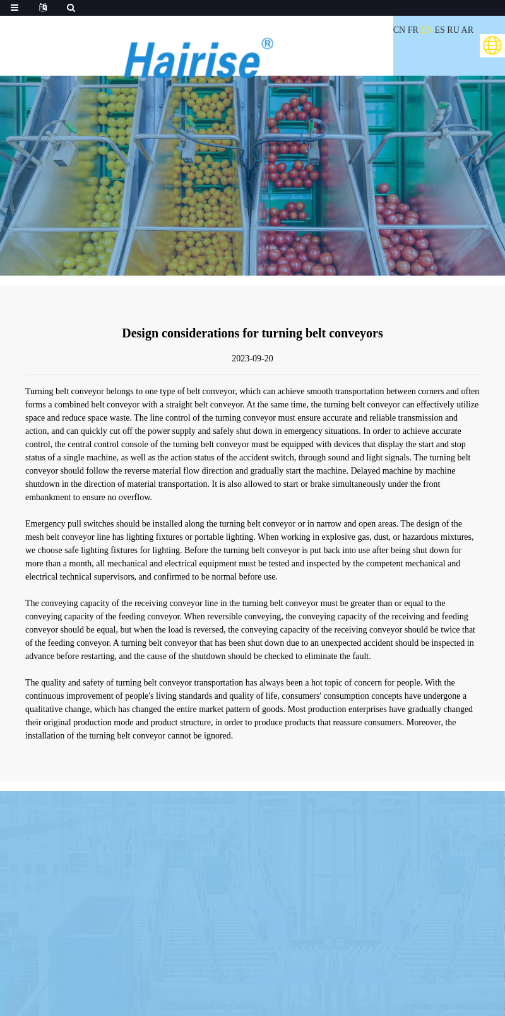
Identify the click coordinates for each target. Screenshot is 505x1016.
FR (413, 30)
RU (453, 30)
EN (426, 30)
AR (467, 30)
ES (440, 30)
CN (399, 30)
